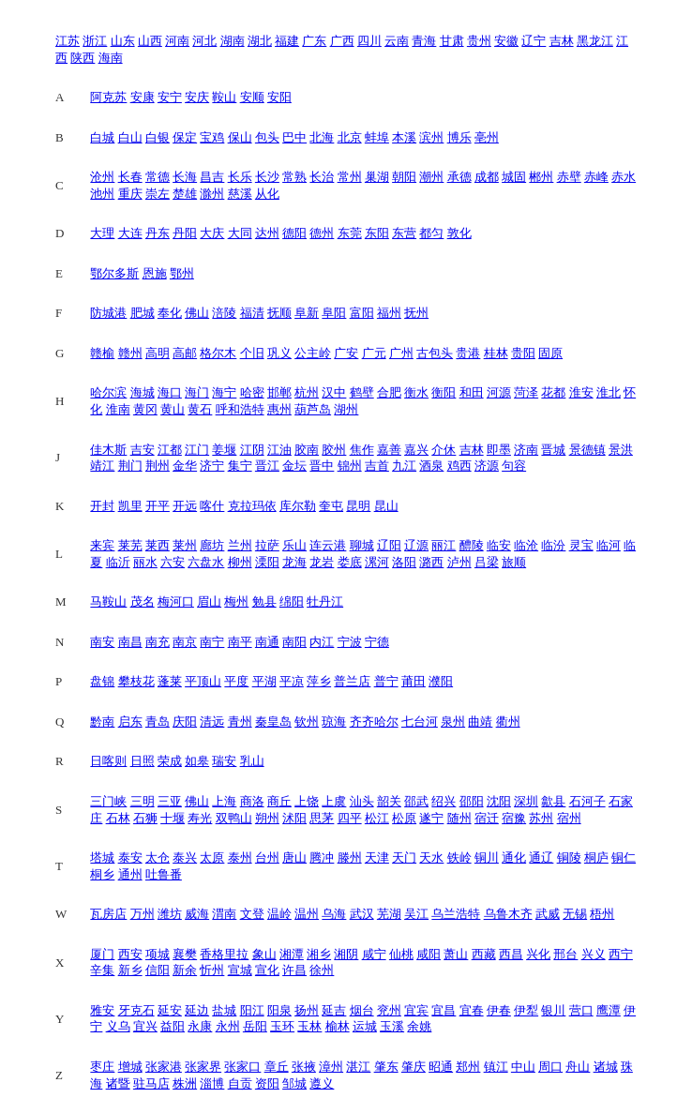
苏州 (541, 818)
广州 (401, 353)
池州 (102, 194)
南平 (240, 642)
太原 (212, 857)
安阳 (279, 97)
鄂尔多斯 (114, 273)
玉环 (282, 1026)
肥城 (142, 313)
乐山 (294, 545)
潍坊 (170, 914)
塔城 (102, 857)
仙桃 (401, 954)
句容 (514, 466)
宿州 (569, 818)
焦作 (362, 450)
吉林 (561, 41)
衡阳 (443, 392)
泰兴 (185, 857)
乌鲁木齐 (508, 914)
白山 (130, 137)
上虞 (334, 801)
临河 (608, 545)
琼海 (334, 721)
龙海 (294, 562)
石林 (118, 818)
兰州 (240, 545)
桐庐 (596, 857)
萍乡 (319, 681)
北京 (350, 137)
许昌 (294, 970)
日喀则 (108, 761)
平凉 (291, 681)
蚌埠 (377, 137)
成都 (486, 177)
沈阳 (499, 801)
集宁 (240, 466)
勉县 (264, 601)
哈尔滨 (108, 392)
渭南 (224, 914)
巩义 (279, 353)
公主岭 (312, 353)
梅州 (236, 601)
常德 (157, 177)
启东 (130, 721)
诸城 (606, 1067)
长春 (130, 177)
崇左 (157, 194)
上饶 (306, 801)
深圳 (526, 801)
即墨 (499, 450)
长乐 (240, 177)
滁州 (212, 194)
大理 (102, 233)
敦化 (459, 233)
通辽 (541, 857)
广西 (342, 41)
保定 (185, 137)
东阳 (377, 233)
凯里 (130, 506)
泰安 (130, 857)
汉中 (334, 392)
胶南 (306, 450)
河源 (499, 392)
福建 (287, 41)
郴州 (541, 177)
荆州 (157, 466)
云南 (396, 41)
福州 (389, 313)
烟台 (362, 1010)
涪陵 (224, 313)
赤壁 (569, 177)
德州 (321, 233)
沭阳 (294, 818)
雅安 (102, 1010)
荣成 (170, 761)
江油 (279, 450)
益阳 (172, 1026)
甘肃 (452, 41)
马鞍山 (108, 601)
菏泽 (526, 392)
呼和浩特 (240, 409)
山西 (150, 41)
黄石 (200, 409)
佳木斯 (108, 450)
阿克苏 (108, 97)
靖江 (102, 466)
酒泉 (431, 466)
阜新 (306, 313)
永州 (228, 1026)
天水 (431, 857)
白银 (157, 137)
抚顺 (279, 313)
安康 (142, 97)
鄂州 (182, 273)
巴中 (294, 137)
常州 (350, 177)
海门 (197, 392)
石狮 (145, 818)
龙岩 (321, 562)
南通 (267, 642)
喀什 (212, 506)
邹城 (294, 1083)
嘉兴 (416, 450)
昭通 (441, 1067)
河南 (177, 41)
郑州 (468, 1067)
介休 (443, 450)
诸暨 (118, 1083)
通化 (514, 857)
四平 (350, 818)
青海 (424, 41)
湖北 (260, 41)
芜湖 (389, 914)
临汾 (553, 545)
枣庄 (102, 1067)
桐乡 (102, 874)
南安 (102, 642)
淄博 (212, 1083)
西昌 (511, 954)
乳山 (252, 761)
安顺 (252, 97)
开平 (157, 506)
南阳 (294, 642)
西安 (130, 954)
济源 (486, 466)
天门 (404, 857)
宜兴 (145, 1026)
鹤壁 (362, 392)
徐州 (321, 970)
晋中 (321, 466)
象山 (264, 954)
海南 (110, 58)
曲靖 (480, 721)
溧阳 (267, 562)
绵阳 (291, 601)
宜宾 (416, 1010)
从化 (267, 194)
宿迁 (486, 818)
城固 (514, 177)
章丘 (276, 1067)
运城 (365, 1026)
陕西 (82, 58)
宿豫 (514, 818)
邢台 (565, 954)
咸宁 (374, 954)
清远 (212, 721)
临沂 (118, 562)
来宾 (102, 545)
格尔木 (218, 353)
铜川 (486, 857)
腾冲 (321, 857)
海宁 (224, 392)
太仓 (157, 857)
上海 (224, 801)
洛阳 (404, 562)
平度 (236, 681)
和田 (471, 392)
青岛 (157, 721)
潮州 (431, 177)
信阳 (157, 970)
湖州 (346, 409)
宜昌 (443, 1010)
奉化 (170, 313)
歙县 (553, 801)
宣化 (267, 970)
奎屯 (331, 506)
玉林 (309, 1026)
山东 (123, 41)
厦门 (102, 954)
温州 (306, 914)
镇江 (496, 1067)
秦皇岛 (273, 721)
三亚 (170, 801)
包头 (267, 137)
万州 (142, 914)
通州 (130, 874)
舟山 (577, 1067)
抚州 (416, 313)
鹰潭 (608, 1010)
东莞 (350, 233)
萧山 (456, 954)
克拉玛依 (252, 506)
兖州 (389, 1010)
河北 (204, 41)
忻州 (212, 970)
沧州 (102, 177)
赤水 (623, 177)
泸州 (459, 562)
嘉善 (389, 450)
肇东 (386, 1067)
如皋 (197, 761)
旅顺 (514, 562)
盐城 (224, 1010)
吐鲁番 (163, 874)
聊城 (362, 545)
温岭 (279, 914)
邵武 (416, 801)
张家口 (242, 1067)
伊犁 (526, 1010)
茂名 (142, 601)
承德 (459, 177)
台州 (267, 857)
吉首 (377, 466)
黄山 (172, 409)
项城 (157, 954)
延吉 (334, 1010)
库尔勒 (297, 506)
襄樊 (185, 954)
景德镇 (587, 450)
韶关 (389, 801)
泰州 (240, 857)
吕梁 (486, 562)
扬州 (306, 1010)
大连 (130, 233)
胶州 (334, 450)
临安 (499, 545)
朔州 (267, 818)
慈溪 (240, 194)
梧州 (602, 914)
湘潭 (291, 954)
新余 (185, 970)
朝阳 (404, 177)
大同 (240, 233)
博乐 (459, 137)
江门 (197, 450)
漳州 (331, 1067)
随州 (459, 818)
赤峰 (596, 177)
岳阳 (255, 1026)
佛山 (197, 313)
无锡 (575, 914)
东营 (404, 233)
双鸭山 (234, 818)
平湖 (264, 681)
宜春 (471, 1010)
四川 (369, 41)
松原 (404, 818)
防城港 (108, 313)
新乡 (130, 970)
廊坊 (212, 545)
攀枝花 (136, 681)
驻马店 (151, 1083)
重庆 (130, 194)
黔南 (102, 721)
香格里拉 (224, 954)
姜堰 (224, 450)
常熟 (294, 177)
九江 (404, 466)
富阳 (362, 313)
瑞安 (224, 761)
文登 (252, 914)
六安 (172, 562)
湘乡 (319, 954)
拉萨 (267, 545)
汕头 (362, 801)
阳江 (252, 1010)
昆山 (386, 506)
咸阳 (428, 954)
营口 (581, 1010)
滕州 (350, 857)
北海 (321, 137)
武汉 (362, 914)
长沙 (267, 177)
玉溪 (392, 1026)
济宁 (212, 466)
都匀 (431, 233)
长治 (321, 177)
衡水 (416, 392)
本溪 (404, 137)
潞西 (431, 562)
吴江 (416, 914)
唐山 (294, 857)
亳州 (486, 137)
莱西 (157, 545)
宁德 (377, 642)
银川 (553, 1010)
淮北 (608, 392)
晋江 (267, 466)
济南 (526, 450)
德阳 (294, 233)
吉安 (142, 450)
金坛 (294, 466)
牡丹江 (325, 601)
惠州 (279, 409)
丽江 (443, 545)
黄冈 (145, 409)
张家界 (203, 1067)
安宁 (170, 97)
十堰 (172, 818)
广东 (314, 41)
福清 (252, 313)
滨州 (431, 137)
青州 (240, 721)
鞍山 (224, 97)
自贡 (240, 1083)
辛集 (102, 970)
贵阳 (523, 353)
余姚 (419, 1026)
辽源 (416, 545)
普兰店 (352, 681)
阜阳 (334, 313)
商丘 (279, 801)
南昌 (130, 642)
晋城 (553, 450)
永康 (200, 1026)
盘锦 (102, 681)
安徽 (506, 41)
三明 (142, 801)
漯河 (377, 562)
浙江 (95, 41)
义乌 (118, 1026)
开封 (102, 506)
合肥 (389, 392)
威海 (197, 914)
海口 (170, 392)
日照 (142, 761)
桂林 (496, 353)
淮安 (581, 392)
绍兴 (443, 801)
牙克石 (136, 1010)
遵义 (321, 1083)
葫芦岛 (312, 409)
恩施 (155, 273)
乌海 (334, 914)
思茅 (321, 818)
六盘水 (206, 562)
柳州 (240, 562)
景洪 (621, 450)
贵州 (479, 41)
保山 (240, 137)
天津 (377, 857)
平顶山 (203, 681)
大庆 (212, 233)
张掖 (304, 1067)
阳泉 (279, 1010)
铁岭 (459, 857)
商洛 (252, 801)
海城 (142, 392)
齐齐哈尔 (374, 721)
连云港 (327, 545)
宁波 (350, 642)
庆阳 (185, 721)
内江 (321, 642)
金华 (185, 466)
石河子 (587, 801)
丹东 (157, 233)
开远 (185, 506)
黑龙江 (595, 41)
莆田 (413, 681)
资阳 (267, 1083)
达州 (267, 233)
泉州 (453, 721)
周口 (550, 1067)
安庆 (197, 97)
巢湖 (377, 177)
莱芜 (130, 545)
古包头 (434, 353)
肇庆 (413, 1067)
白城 (102, 137)
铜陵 (569, 857)
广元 (374, 353)
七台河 (419, 721)
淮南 (118, 409)
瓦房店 (108, 914)
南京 (185, 642)
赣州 (130, 353)
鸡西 (459, 466)
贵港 (468, 353)
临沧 (526, 545)
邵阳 (471, 801)
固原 (550, 353)
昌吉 (212, 177)
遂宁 (431, 818)
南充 (157, 642)
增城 (130, 1067)
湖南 (232, 41)
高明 (157, 353)
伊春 (499, 1010)
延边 (197, 1010)
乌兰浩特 (455, 914)
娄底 (350, 562)
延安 (170, 1010)
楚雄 (185, 194)
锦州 (350, 466)
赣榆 (102, 353)
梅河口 (176, 601)
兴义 (593, 954)
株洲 (185, 1083)
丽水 (145, 562)
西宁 (621, 954)
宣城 (240, 970)
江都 (170, 450)
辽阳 (389, 545)
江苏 (67, 41)
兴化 (538, 954)
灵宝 (581, 545)
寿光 (200, 818)
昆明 (358, 506)
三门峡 (108, 801)
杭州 (306, 392)
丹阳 (185, 233)
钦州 (306, 721)
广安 (346, 353)
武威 (547, 914)
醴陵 (471, 545)
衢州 (508, 721)
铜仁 (623, 857)
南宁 (212, 642)
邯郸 (279, 392)
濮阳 (441, 681)
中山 (523, 1067)
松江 (377, 818)
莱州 (185, 545)
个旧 (252, 353)
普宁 (386, 681)
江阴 (252, 450)
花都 (553, 392)
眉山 (209, 601)
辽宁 (533, 41)
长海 (185, 177)
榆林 (337, 1026)
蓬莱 (170, 681)
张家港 (163, 1067)
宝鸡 (212, 137)
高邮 (185, 353)
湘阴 (346, 954)
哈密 (252, 392)
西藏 (484, 954)
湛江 (358, 1067)
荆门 (130, 466)
